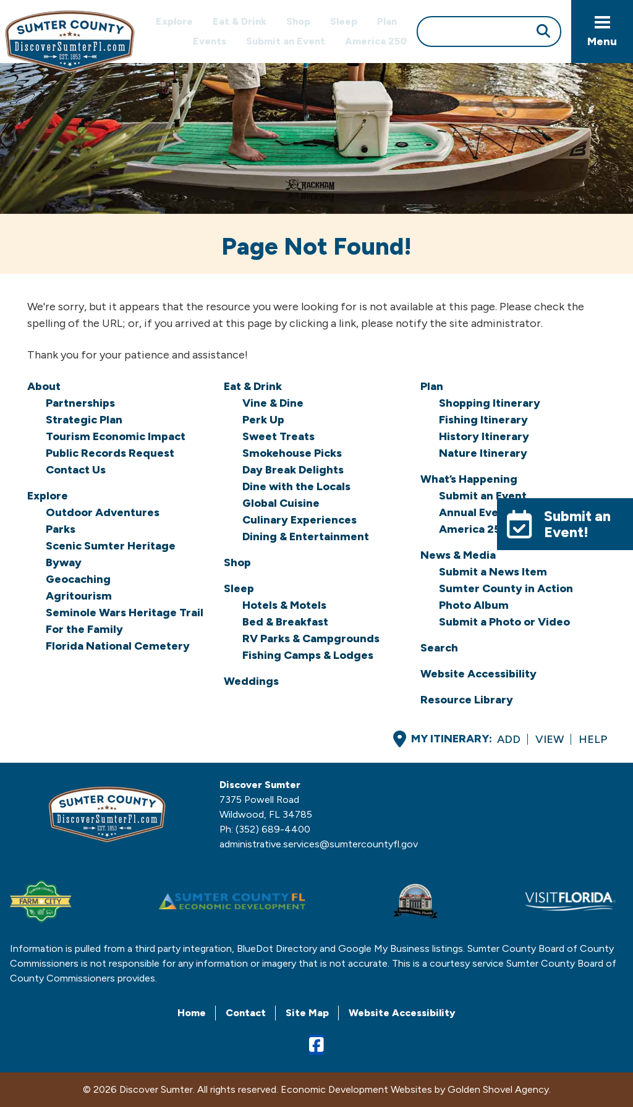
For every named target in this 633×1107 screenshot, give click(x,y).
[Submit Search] (543, 32)
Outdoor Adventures (102, 512)
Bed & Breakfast (285, 622)
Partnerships (80, 403)
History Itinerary (484, 436)
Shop (298, 21)
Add (508, 739)
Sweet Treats (278, 436)
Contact (246, 1013)
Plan (387, 21)
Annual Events (477, 512)
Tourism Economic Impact (115, 436)
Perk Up (263, 419)
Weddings (251, 681)
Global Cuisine (281, 503)
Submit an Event (285, 41)
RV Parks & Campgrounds (311, 638)
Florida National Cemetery (118, 646)
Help (593, 739)
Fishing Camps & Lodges (307, 655)
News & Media (458, 555)
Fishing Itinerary (483, 419)
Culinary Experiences (299, 520)
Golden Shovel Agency (498, 1089)
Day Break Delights (293, 470)
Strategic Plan (84, 419)
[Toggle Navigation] (602, 31)
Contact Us (76, 470)
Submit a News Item (493, 572)
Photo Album (474, 605)
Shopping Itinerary (489, 403)
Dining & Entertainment (305, 536)
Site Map (307, 1013)
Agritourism (79, 596)
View (549, 739)
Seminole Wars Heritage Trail (124, 612)
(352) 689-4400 (273, 829)
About (44, 386)
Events (209, 41)
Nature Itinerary (483, 453)
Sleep (343, 21)
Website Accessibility (478, 674)
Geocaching (78, 579)
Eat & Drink (239, 21)
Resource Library (466, 699)
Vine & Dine (273, 403)
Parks (60, 529)
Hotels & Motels (284, 605)
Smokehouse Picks (292, 453)
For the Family (84, 629)
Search (439, 648)
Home (191, 1013)
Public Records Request (110, 453)
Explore (174, 21)
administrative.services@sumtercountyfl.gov (318, 844)
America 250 (376, 41)
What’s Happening (468, 479)
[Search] (489, 31)
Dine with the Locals (296, 486)
